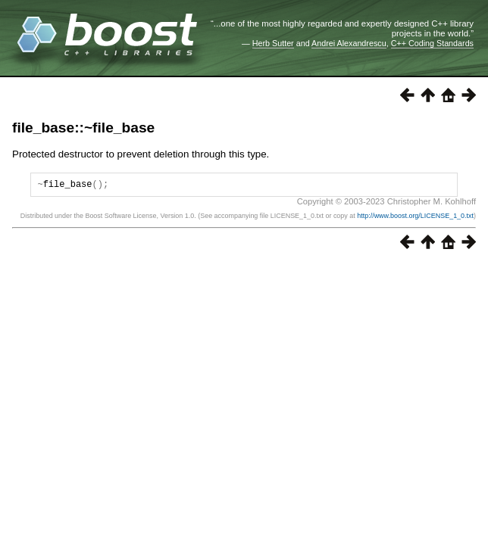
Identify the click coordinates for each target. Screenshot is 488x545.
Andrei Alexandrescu (348, 43)
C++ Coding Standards (432, 43)
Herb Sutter (273, 43)
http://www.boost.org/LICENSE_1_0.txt (415, 218)
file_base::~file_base (83, 127)
